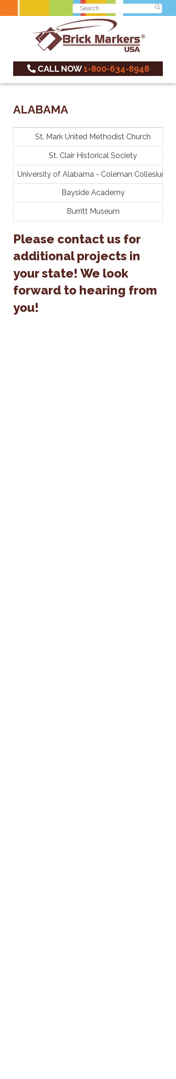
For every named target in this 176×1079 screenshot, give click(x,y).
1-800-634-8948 (116, 69)
